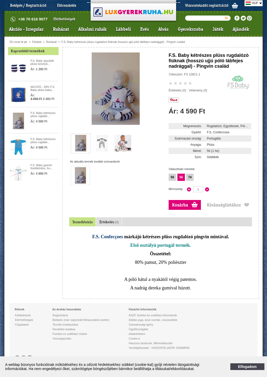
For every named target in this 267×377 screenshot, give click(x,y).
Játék (218, 29)
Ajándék (241, 29)
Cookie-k (134, 338)
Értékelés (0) (177, 90)
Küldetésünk (23, 315)
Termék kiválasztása (65, 324)
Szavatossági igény (141, 324)
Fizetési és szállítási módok (69, 333)
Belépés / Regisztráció (28, 5)
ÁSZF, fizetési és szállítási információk (153, 315)
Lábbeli (123, 29)
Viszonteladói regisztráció (207, 5)
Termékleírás (83, 222)
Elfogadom (247, 367)
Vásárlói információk (142, 309)
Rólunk (19, 309)
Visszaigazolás (61, 338)
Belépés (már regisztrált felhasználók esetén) (80, 319)
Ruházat (61, 29)
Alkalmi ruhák (92, 29)
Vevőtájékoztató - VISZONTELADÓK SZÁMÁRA (159, 347)
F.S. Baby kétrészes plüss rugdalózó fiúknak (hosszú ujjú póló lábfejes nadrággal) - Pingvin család (123, 41)
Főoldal (36, 41)
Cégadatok (22, 324)
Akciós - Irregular (26, 29)
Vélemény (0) (198, 90)
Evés (144, 29)
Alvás (163, 29)
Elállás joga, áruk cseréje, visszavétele (153, 319)
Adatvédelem (137, 333)
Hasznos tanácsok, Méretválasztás (150, 343)
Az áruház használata (66, 309)
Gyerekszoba (190, 29)
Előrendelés (66, 5)
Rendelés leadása (63, 329)
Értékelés (109, 222)
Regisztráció (60, 315)
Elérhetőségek (64, 19)
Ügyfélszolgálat (138, 329)
